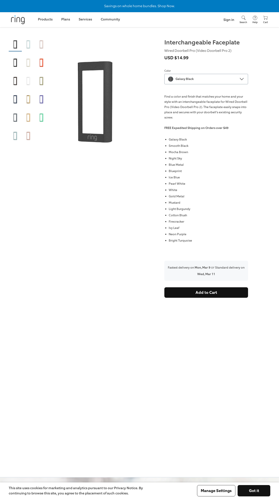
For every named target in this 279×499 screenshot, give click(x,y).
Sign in (228, 19)
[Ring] (18, 19)
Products (45, 19)
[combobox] (206, 79)
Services (85, 19)
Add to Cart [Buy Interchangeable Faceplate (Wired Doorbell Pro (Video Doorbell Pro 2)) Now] (206, 292)
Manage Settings (216, 490)
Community (110, 19)
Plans (65, 19)
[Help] (255, 19)
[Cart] (265, 19)
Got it (254, 490)
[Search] (243, 19)
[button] (15, 44)
